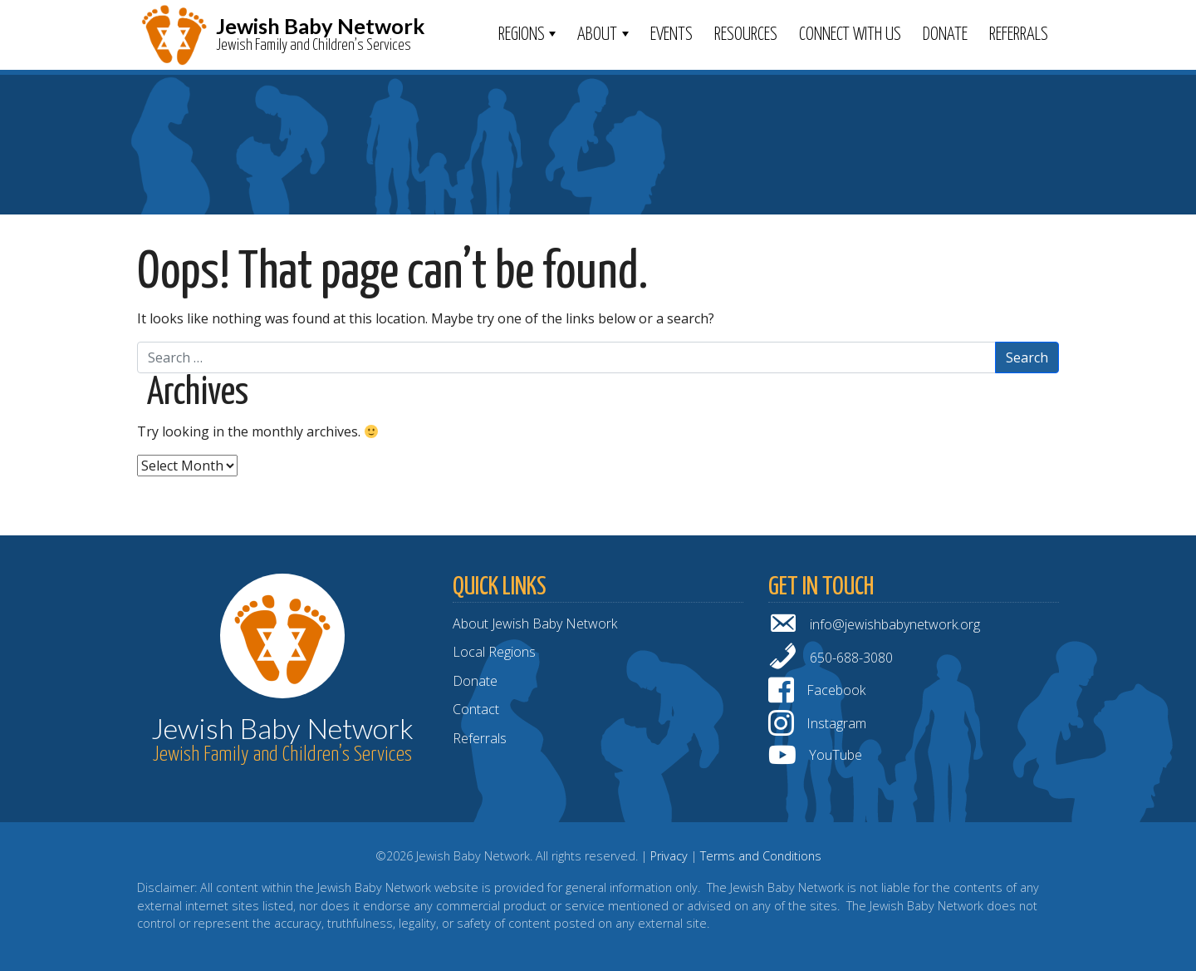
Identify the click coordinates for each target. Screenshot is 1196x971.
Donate (945, 35)
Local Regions (494, 652)
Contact (476, 709)
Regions (521, 35)
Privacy (669, 856)
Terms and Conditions (760, 856)
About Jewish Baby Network (535, 623)
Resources (745, 35)
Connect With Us (850, 35)
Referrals (1018, 35)
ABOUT (597, 35)
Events (671, 35)
